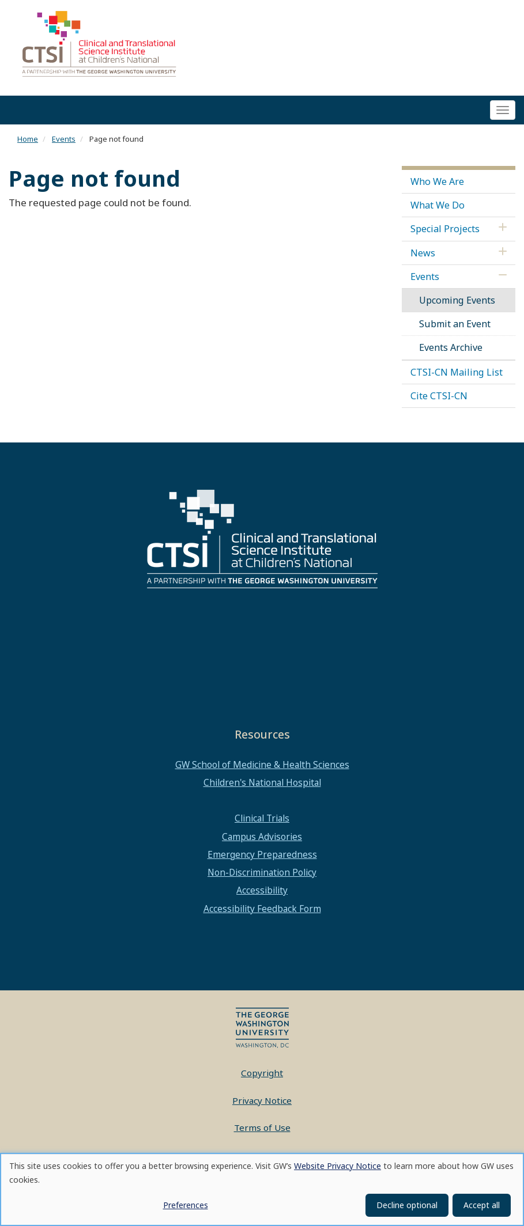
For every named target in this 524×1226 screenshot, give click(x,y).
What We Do (437, 208)
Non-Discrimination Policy (262, 876)
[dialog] (262, 1189)
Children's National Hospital (262, 786)
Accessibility (262, 894)
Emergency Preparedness (262, 858)
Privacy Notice (262, 1104)
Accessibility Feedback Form (262, 912)
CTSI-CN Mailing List (456, 375)
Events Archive (450, 351)
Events (64, 143)
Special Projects (445, 232)
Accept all (481, 1204)
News (422, 256)
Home (27, 143)
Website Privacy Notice (337, 1165)
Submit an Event (455, 327)
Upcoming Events (457, 303)
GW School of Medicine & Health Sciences (262, 768)
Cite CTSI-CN (439, 399)
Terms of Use (262, 1131)
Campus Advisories (262, 840)
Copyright (262, 1077)
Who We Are (437, 185)
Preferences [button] (185, 1204)
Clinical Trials (262, 822)
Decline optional (407, 1204)
